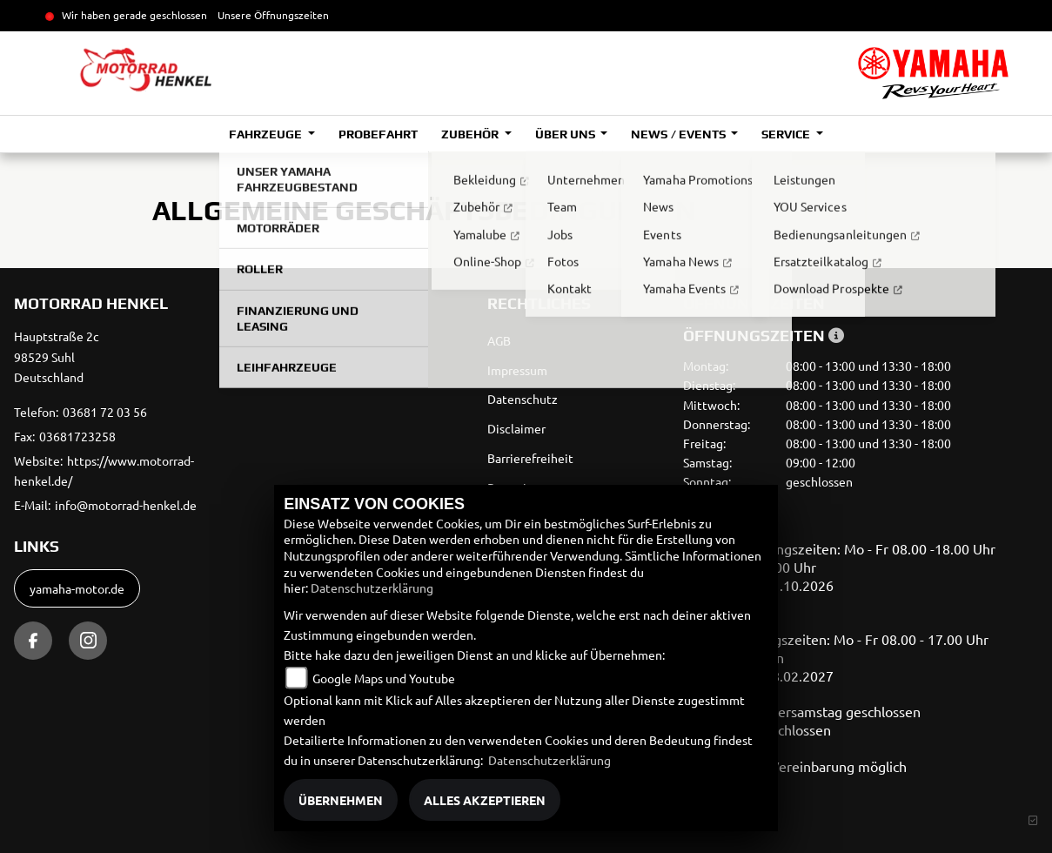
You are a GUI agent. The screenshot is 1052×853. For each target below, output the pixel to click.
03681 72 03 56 (105, 412)
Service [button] (787, 134)
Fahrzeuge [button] (267, 134)
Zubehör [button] (471, 134)
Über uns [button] (566, 134)
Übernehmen (340, 800)
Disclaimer (516, 428)
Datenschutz (522, 398)
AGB (499, 340)
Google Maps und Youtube (383, 678)
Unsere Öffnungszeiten (273, 15)
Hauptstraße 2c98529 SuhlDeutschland (56, 357)
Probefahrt (378, 134)
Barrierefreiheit (530, 458)
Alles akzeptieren (485, 800)
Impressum (517, 370)
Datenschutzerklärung (372, 587)
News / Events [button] (679, 134)
